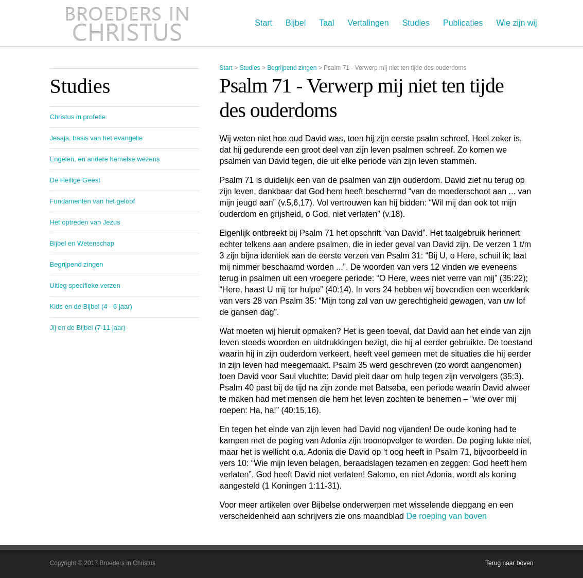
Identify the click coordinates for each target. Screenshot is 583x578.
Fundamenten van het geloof (92, 201)
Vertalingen (368, 22)
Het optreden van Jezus (85, 222)
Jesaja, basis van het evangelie (96, 138)
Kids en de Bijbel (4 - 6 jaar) (91, 306)
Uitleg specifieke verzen (85, 285)
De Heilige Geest (75, 180)
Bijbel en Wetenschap (82, 243)
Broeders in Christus (127, 23)
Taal (326, 22)
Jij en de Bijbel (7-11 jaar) (88, 327)
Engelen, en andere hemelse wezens (105, 159)
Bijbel (296, 22)
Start (263, 22)
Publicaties (463, 22)
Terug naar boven (509, 563)
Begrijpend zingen (291, 67)
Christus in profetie (77, 117)
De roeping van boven (446, 516)
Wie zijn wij (516, 22)
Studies (416, 22)
